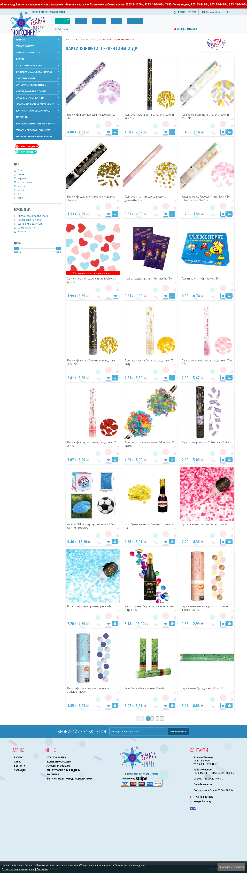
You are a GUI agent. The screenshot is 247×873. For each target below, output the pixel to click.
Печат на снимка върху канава (34, 136)
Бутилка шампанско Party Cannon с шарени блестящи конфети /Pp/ (145, 608)
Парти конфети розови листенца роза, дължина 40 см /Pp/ (205, 362)
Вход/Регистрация (187, 28)
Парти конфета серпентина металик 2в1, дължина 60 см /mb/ (149, 444)
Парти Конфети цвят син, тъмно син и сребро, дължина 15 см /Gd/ (90, 690)
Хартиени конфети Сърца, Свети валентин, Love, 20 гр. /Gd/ (86, 280)
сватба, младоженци (32, 223)
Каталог (60, 20)
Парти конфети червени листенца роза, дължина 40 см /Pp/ (91, 444)
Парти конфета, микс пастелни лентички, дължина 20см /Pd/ (206, 116)
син (22, 194)
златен (24, 186)
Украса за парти (25, 46)
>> (162, 718)
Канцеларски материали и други (35, 123)
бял (22, 170)
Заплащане (20, 770)
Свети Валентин (29, 227)
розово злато (28, 182)
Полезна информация (59, 761)
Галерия (90, 20)
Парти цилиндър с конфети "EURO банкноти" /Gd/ (202, 444)
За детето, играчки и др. (30, 97)
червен (24, 178)
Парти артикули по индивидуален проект (70, 778)
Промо (76, 20)
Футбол (24, 231)
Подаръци (22, 117)
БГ (228, 12)
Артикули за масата (28, 52)
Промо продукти (26, 146)
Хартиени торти (25, 78)
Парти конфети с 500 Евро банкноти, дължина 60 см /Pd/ (89, 116)
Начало (70, 39)
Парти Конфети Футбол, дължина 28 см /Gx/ (148, 690)
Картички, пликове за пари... (33, 110)
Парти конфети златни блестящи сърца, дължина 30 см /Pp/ (149, 362)
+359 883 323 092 (203, 797)
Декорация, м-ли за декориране (35, 104)
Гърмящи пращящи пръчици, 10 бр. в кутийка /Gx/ (147, 280)
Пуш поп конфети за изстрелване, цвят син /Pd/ (90, 608)
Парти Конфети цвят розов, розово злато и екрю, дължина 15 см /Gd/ (206, 608)
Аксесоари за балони (29, 65)
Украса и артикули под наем (33, 130)
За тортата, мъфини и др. (31, 84)
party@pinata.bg (202, 801)
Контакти (119, 20)
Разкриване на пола (31, 219)
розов (23, 190)
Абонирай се (178, 731)
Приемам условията (231, 867)
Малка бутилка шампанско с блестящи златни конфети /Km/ (148, 526)
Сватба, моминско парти (31, 91)
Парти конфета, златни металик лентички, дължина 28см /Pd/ (86, 198)
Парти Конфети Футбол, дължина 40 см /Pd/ (205, 690)
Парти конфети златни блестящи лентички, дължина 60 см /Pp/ (144, 116)
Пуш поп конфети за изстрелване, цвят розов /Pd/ (205, 526)
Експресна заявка (56, 757)
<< (138, 718)
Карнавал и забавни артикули (34, 71)
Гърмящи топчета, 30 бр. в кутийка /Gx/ (205, 278)
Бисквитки (53, 774)
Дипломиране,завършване (35, 215)
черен (23, 197)
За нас (104, 20)
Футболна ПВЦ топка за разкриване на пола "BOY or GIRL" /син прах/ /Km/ (90, 526)
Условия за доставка (59, 765)
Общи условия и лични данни (64, 770)
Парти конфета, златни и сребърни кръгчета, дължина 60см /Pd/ (145, 198)
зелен (23, 174)
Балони (20, 59)
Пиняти (20, 39)
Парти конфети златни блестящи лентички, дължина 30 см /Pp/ (87, 362)
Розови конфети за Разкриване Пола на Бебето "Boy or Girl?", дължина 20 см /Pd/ (206, 198)
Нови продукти (25, 152)
